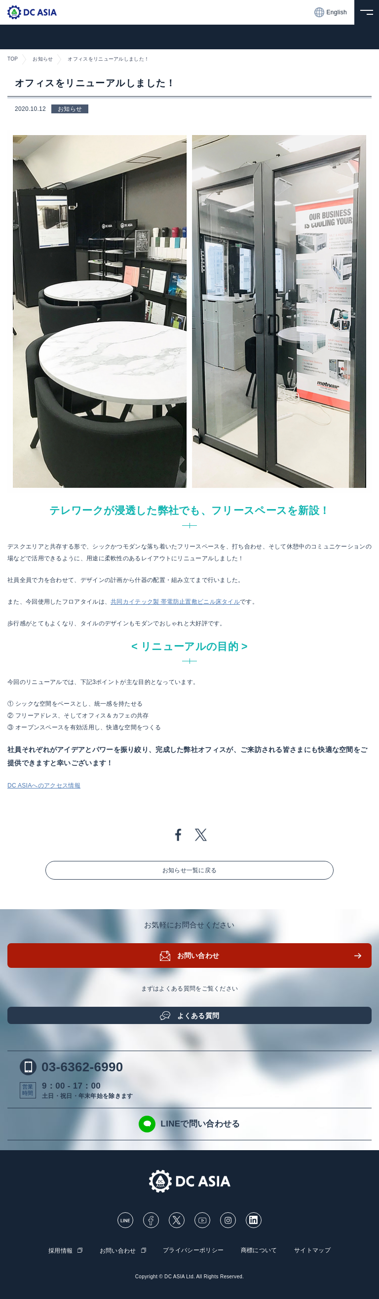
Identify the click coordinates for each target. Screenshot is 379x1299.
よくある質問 (198, 1016)
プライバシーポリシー (193, 1250)
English (330, 12)
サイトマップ (312, 1250)
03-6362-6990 (71, 1067)
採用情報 (60, 1251)
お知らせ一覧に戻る (189, 870)
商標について (259, 1250)
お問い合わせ (198, 955)
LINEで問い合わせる (189, 1124)
